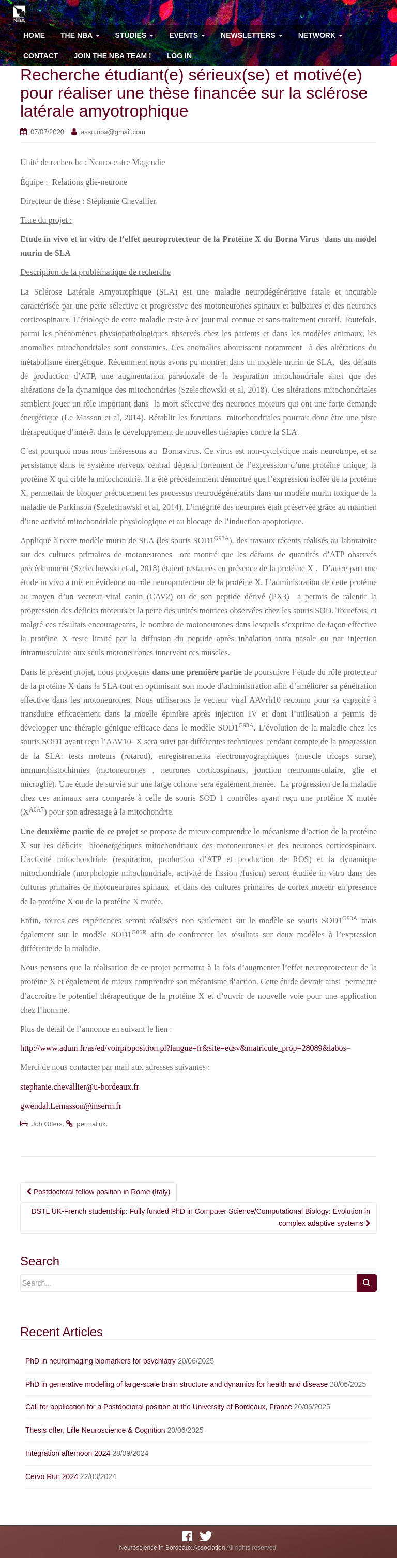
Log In (179, 56)
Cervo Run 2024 (51, 1476)
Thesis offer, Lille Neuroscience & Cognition (95, 1430)
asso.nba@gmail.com (113, 132)
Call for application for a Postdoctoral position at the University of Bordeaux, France (158, 1407)
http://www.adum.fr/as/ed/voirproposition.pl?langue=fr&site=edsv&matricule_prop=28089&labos (183, 1048)
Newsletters (252, 35)
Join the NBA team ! (112, 56)
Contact (40, 56)
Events (187, 35)
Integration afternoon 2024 (67, 1453)
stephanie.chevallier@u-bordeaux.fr (79, 1086)
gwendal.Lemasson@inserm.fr (70, 1105)
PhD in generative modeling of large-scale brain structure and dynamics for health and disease (176, 1384)
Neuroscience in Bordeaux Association (172, 1547)
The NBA (80, 35)
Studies (134, 35)
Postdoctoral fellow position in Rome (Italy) (98, 1192)
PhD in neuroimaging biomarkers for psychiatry (100, 1361)
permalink (91, 1124)
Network (320, 35)
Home (34, 35)
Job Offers (47, 1124)
